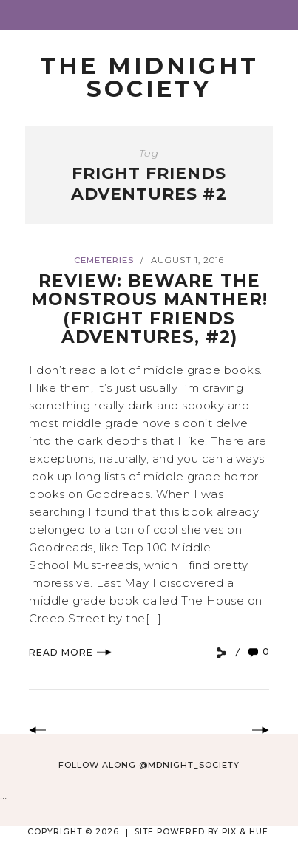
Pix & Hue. (246, 832)
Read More (70, 652)
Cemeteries (104, 260)
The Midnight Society (149, 77)
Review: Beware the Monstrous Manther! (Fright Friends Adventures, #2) (149, 308)
